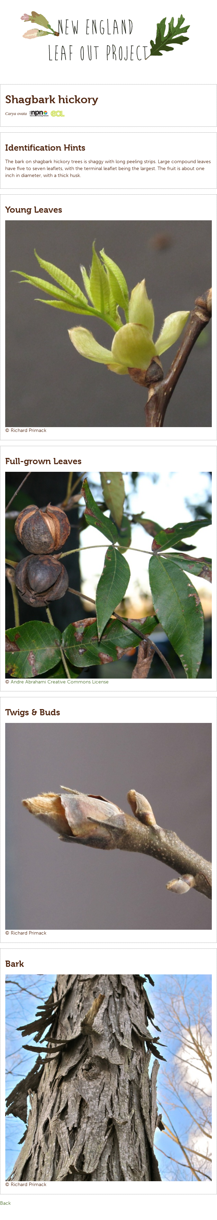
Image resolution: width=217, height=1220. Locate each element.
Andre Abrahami (29, 682)
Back (5, 1203)
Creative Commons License (78, 682)
